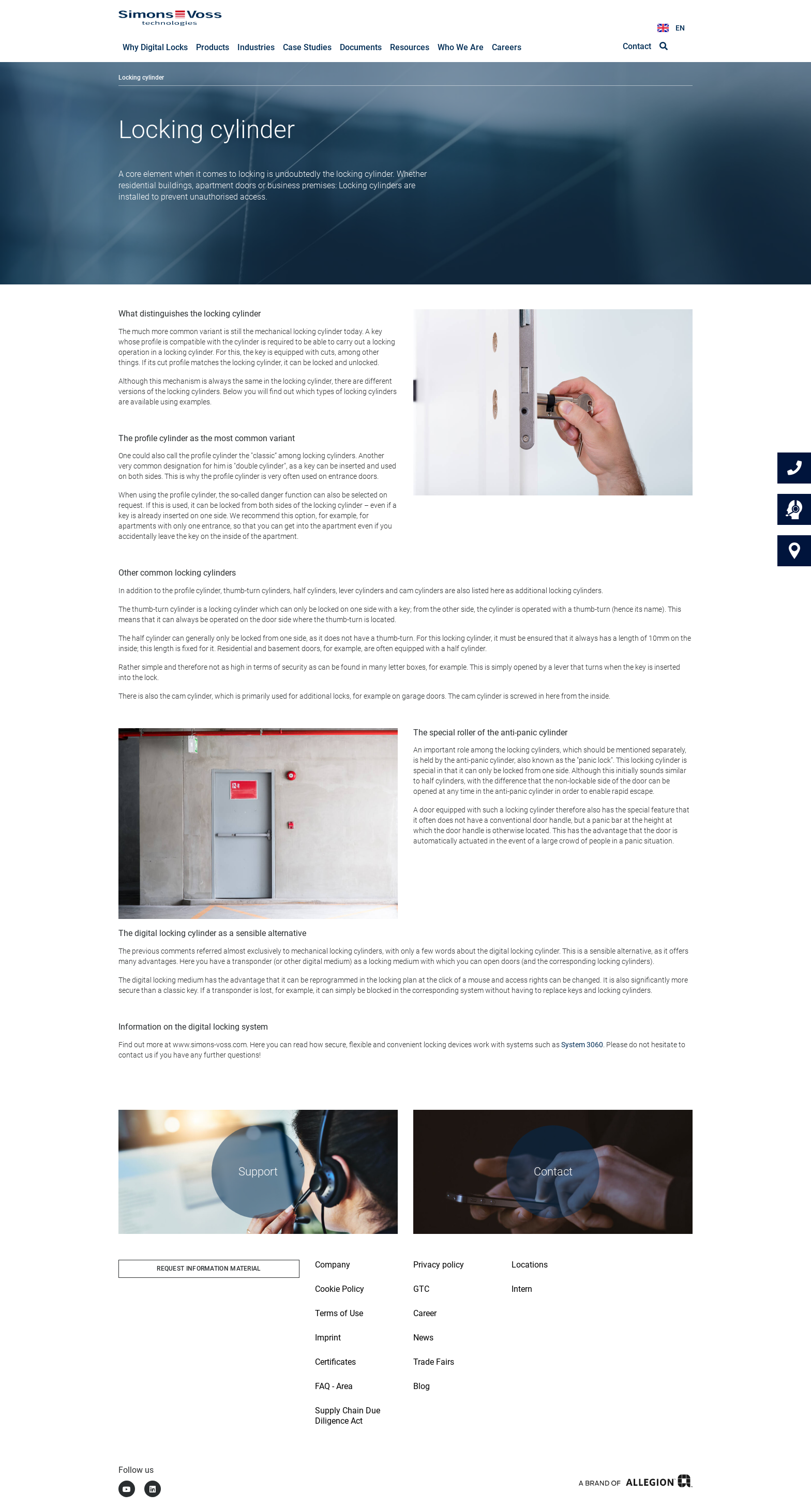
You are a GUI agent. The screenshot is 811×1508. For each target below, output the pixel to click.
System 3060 (582, 1045)
